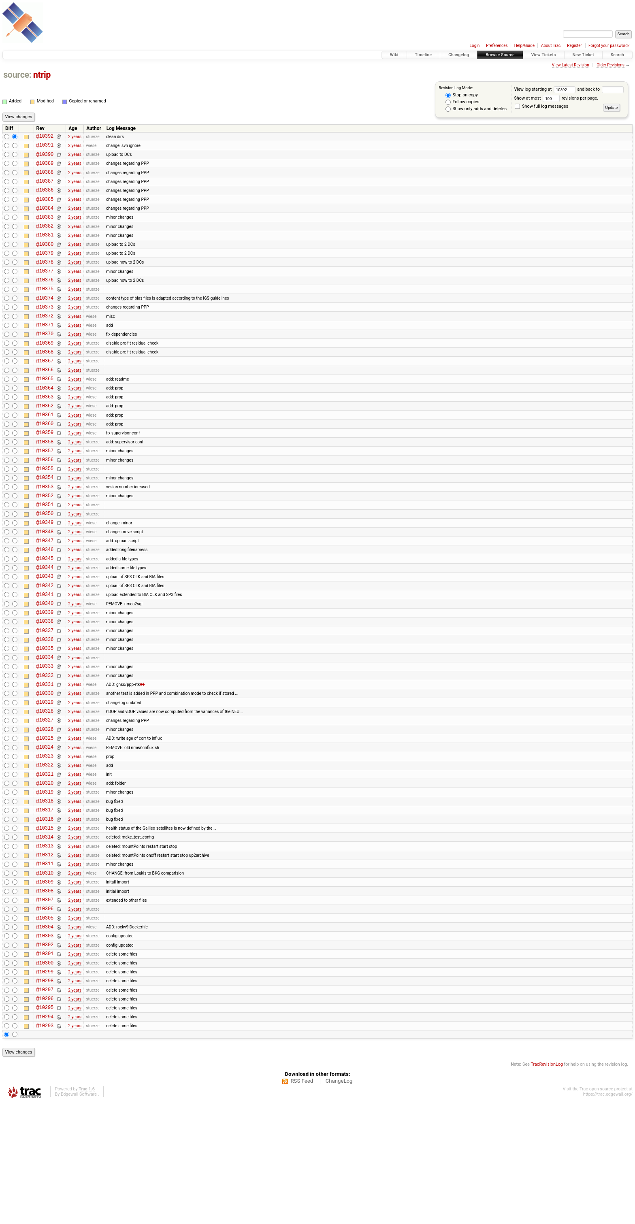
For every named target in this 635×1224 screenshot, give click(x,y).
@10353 (44, 535)
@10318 (44, 891)
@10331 (44, 759)
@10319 (44, 881)
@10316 (44, 912)
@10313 (44, 942)
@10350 (44, 565)
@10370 (44, 361)
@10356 (44, 504)
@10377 (44, 290)
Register (574, 45)
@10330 (44, 769)
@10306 (44, 1014)
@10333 (44, 738)
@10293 (44, 1146)
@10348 (44, 586)
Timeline (423, 55)
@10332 (44, 749)
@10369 (44, 371)
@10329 (44, 779)
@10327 (44, 799)
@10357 (44, 494)
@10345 (44, 616)
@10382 (44, 239)
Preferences (496, 45)
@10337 (44, 698)
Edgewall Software (79, 1215)
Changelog (458, 55)
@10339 (44, 677)
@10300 (44, 1075)
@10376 (44, 300)
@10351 (44, 555)
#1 (142, 759)
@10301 (44, 1065)
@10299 (44, 1085)
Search (617, 55)
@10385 (44, 208)
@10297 (44, 1106)
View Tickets (543, 55)
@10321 (44, 861)
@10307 (44, 1003)
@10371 (44, 351)
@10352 (44, 545)
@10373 (44, 331)
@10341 (44, 657)
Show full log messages (541, 106)
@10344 (44, 626)
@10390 (44, 157)
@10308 (44, 993)
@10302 (44, 1055)
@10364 (44, 422)
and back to (600, 89)
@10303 (44, 1044)
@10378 (44, 280)
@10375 (44, 310)
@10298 (44, 1095)
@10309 (44, 983)
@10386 (44, 198)
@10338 (44, 687)
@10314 (44, 932)
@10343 (44, 636)
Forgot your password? (609, 45)
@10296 (44, 1116)
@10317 (44, 901)
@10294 (44, 1136)
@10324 (44, 830)
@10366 (44, 402)
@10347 (44, 596)
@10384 (44, 218)
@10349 (44, 575)
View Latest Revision (570, 65)
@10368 (44, 382)
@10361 (44, 453)
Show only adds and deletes (476, 109)
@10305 (44, 1024)
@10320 (44, 871)
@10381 (44, 249)
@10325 (44, 820)
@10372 (44, 341)
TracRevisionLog (547, 1185)
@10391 (44, 147)
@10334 (44, 728)
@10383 (44, 229)
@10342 (44, 647)
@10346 (44, 606)
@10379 (44, 269)
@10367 (44, 392)
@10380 (44, 259)
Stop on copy (461, 95)
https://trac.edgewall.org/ (608, 1215)
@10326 (44, 810)
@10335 (44, 718)
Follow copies (462, 102)
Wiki (394, 55)
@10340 (44, 667)
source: (17, 75)
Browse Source (500, 55)
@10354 (44, 524)
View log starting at (545, 89)
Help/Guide (524, 45)
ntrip (42, 75)
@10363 (44, 433)
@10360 (44, 463)
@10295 (44, 1126)
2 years (74, 137)
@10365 (44, 412)
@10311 (44, 963)
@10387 (44, 188)
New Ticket (583, 55)
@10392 (44, 137)
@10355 (44, 514)
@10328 (44, 789)
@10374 (44, 320)
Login (475, 45)
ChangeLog (339, 1202)
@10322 (44, 850)
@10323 (44, 840)
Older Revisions (610, 65)
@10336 (44, 708)
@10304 (44, 1034)
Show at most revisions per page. (556, 98)
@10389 (44, 167)
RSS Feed (301, 1202)
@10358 (44, 484)
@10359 (44, 473)
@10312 (44, 952)
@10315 (44, 922)
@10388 (44, 178)
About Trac (550, 45)
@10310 (44, 973)
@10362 (44, 443)
